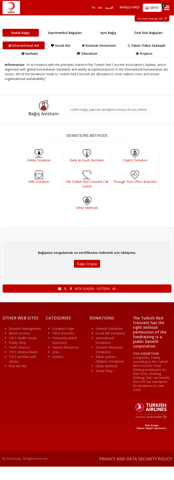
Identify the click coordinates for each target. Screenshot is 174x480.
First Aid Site (18, 366)
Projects (144, 53)
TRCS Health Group (23, 338)
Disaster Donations (99, 45)
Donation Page (63, 328)
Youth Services (19, 347)
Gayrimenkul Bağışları (65, 33)
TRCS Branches (63, 333)
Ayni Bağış (108, 33)
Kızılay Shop (17, 342)
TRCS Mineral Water (23, 352)
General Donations (109, 328)
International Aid (23, 45)
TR (93, 8)
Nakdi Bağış (20, 33)
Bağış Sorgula (87, 264)
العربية (109, 8)
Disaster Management (25, 328)
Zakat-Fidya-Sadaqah (147, 45)
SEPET (153, 7)
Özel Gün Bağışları (148, 33)
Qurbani (30, 53)
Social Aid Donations (111, 333)
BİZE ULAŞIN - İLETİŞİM (87, 288)
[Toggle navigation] (167, 8)
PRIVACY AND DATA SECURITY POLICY (135, 458)
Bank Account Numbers (87, 160)
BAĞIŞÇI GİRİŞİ (130, 7)
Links (55, 352)
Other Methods (87, 208)
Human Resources (65, 347)
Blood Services (19, 333)
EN (100, 8)
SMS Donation (38, 181)
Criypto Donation (135, 160)
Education (87, 53)
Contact (57, 357)
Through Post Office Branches (135, 181)
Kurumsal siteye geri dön (152, 18)
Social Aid (60, 45)
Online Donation (39, 160)
